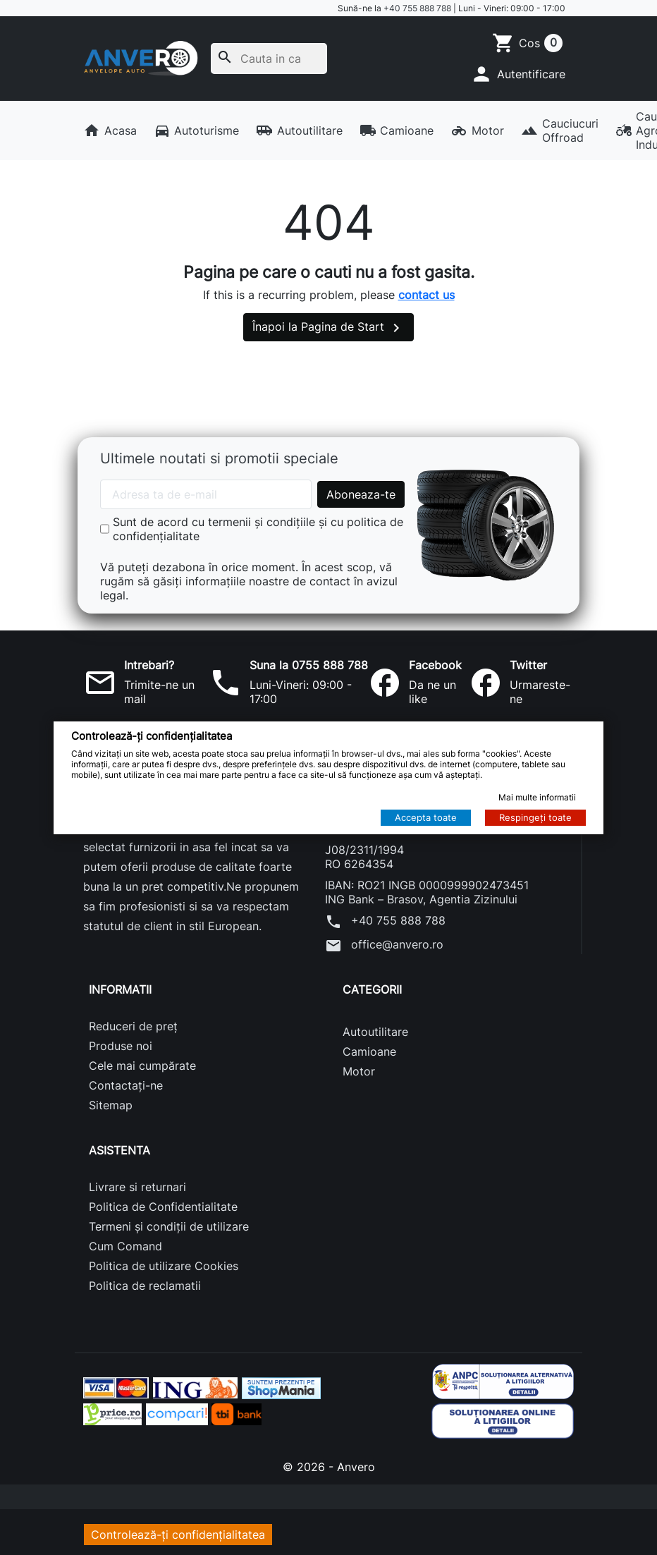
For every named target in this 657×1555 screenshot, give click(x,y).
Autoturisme (197, 130)
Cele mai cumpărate (142, 1066)
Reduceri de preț (133, 1026)
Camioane (397, 130)
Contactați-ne (126, 1085)
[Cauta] (269, 58)
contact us (426, 295)
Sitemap (111, 1105)
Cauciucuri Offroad (559, 130)
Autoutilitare (299, 130)
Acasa (110, 130)
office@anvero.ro (384, 945)
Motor (477, 130)
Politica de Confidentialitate (163, 1207)
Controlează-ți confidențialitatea (178, 1534)
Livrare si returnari (137, 1187)
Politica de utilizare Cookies (163, 1266)
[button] (518, 74)
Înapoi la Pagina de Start (328, 327)
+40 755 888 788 (417, 8)
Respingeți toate (535, 817)
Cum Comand (125, 1246)
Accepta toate (426, 817)
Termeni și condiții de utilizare (169, 1226)
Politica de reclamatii (145, 1286)
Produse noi (120, 1046)
